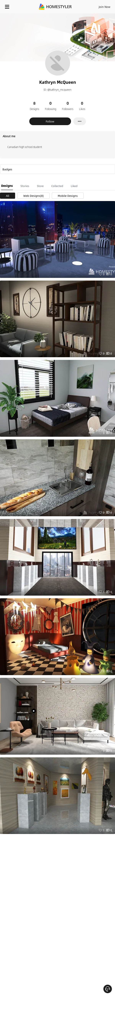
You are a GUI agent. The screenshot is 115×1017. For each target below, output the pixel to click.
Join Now (104, 7)
